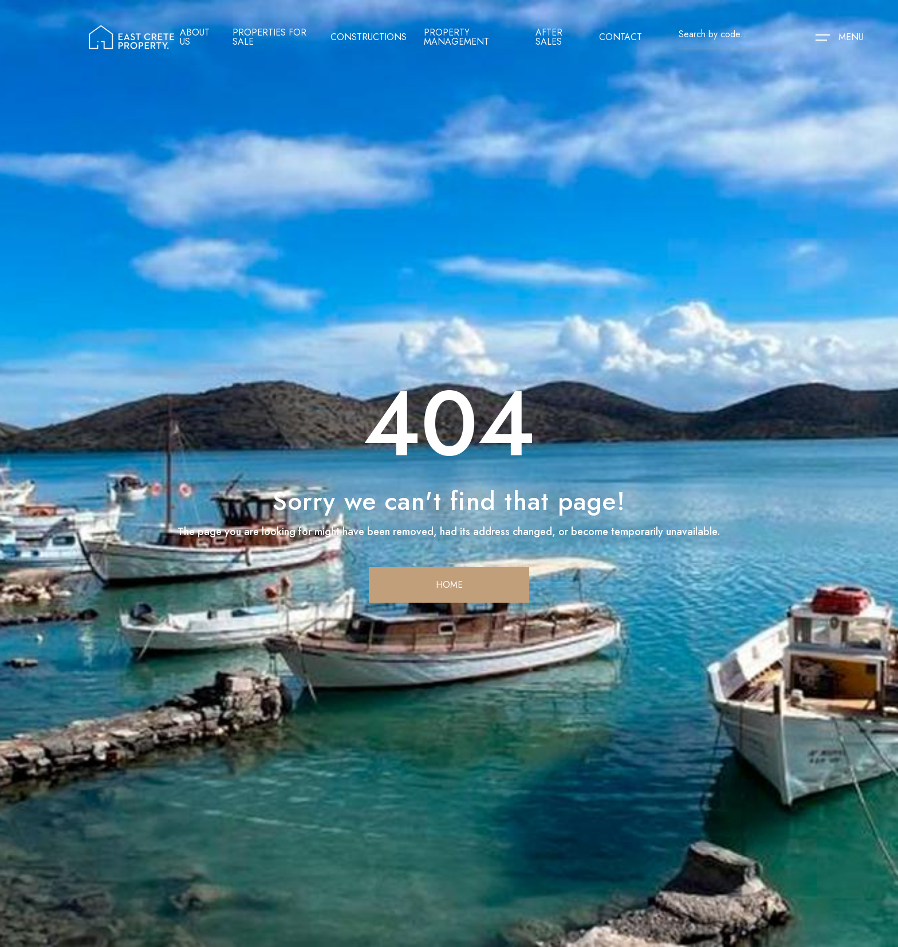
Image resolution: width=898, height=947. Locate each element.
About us (195, 37)
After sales (548, 37)
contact (620, 37)
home (449, 584)
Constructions (368, 37)
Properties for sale (269, 37)
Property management (456, 37)
